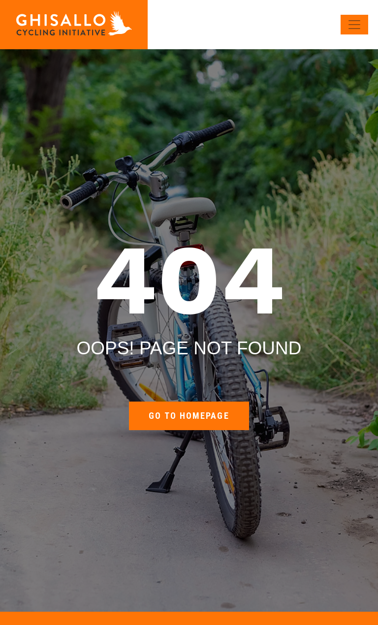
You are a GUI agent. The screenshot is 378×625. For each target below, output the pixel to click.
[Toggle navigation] (354, 24)
